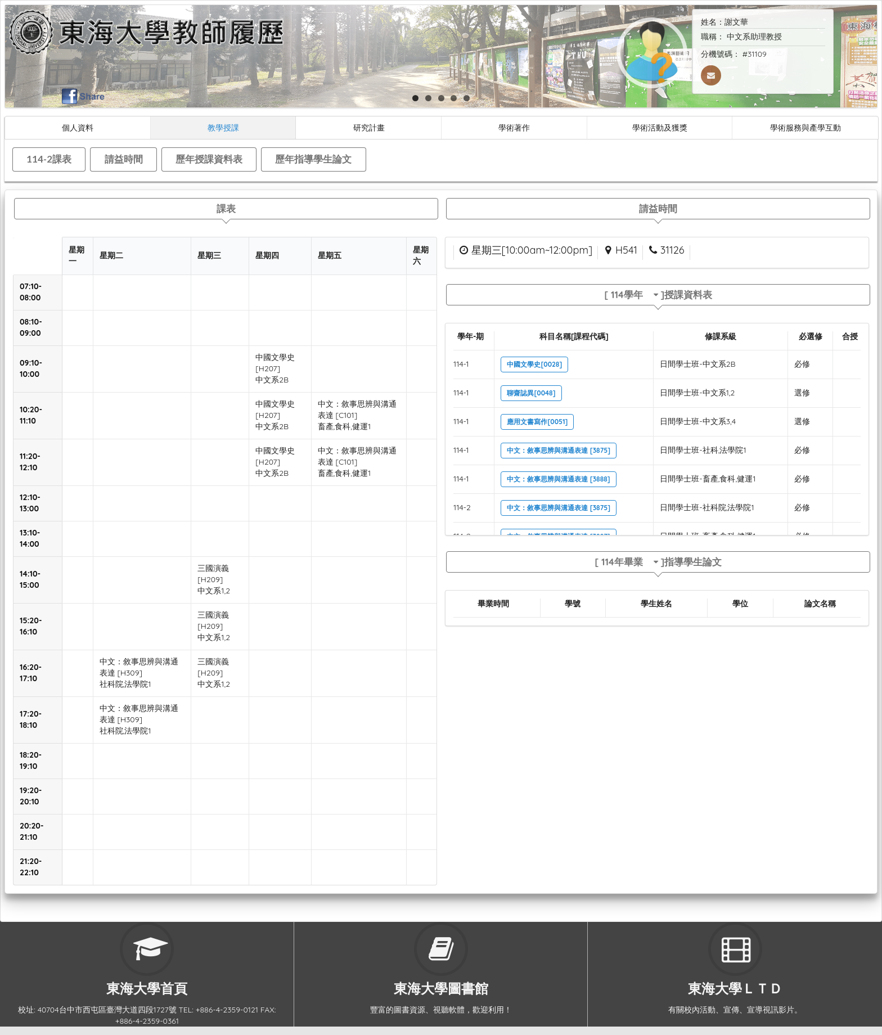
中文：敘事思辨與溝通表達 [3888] (558, 479)
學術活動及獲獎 (659, 127)
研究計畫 (369, 127)
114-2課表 (48, 159)
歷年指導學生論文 (313, 159)
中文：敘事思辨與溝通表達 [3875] (558, 450)
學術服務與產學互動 (805, 127)
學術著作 (514, 127)
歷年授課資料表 (209, 159)
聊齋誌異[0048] (531, 393)
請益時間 (124, 159)
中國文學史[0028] (534, 364)
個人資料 (77, 127)
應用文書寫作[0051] (537, 421)
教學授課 (223, 127)
